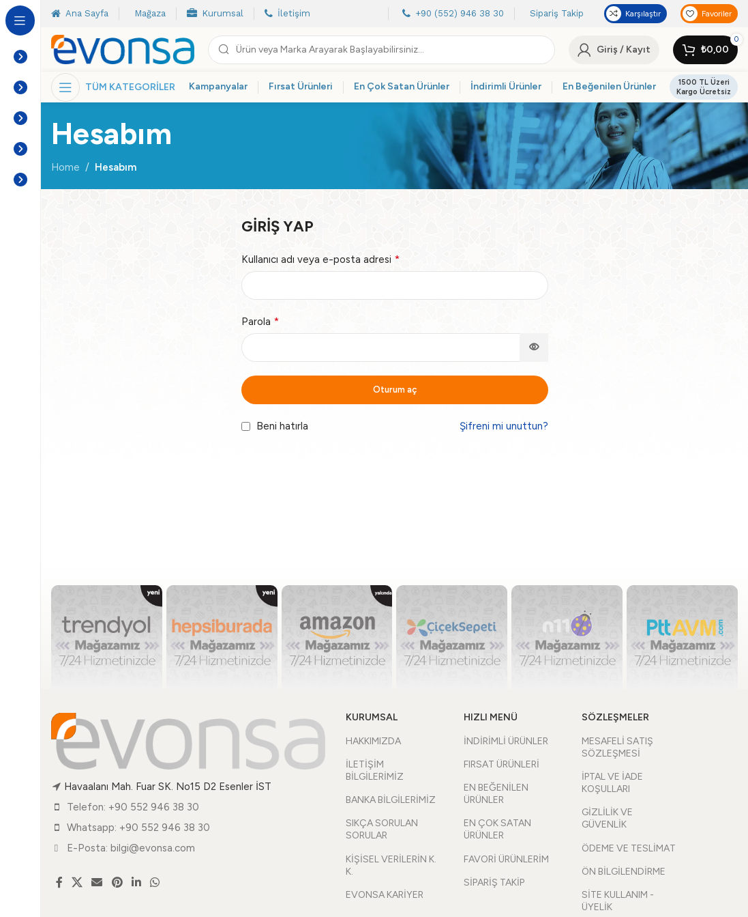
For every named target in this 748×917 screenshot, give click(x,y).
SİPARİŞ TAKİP (494, 882)
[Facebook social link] (59, 882)
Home (65, 167)
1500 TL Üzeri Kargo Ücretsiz (703, 87)
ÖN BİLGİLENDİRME (623, 871)
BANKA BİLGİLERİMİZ (391, 800)
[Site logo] (122, 48)
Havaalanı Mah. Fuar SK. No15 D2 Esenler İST (167, 786)
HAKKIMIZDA (373, 741)
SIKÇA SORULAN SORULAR (382, 829)
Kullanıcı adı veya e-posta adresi (320, 259)
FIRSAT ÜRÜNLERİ (501, 764)
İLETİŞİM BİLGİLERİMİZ (375, 770)
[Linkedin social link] (136, 882)
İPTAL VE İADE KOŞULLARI (612, 783)
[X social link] (77, 882)
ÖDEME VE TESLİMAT (629, 848)
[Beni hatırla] (245, 426)
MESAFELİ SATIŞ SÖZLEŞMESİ (617, 747)
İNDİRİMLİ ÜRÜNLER (506, 741)
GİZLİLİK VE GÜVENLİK (607, 818)
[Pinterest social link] (117, 882)
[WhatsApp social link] (155, 882)
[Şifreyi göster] (534, 347)
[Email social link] (97, 882)
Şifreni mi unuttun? (504, 426)
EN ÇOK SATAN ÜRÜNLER (497, 829)
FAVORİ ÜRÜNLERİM (506, 859)
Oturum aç (395, 389)
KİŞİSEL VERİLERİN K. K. (391, 865)
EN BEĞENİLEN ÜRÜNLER (496, 794)
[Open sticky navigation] (113, 87)
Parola (260, 321)
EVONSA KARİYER (384, 895)
